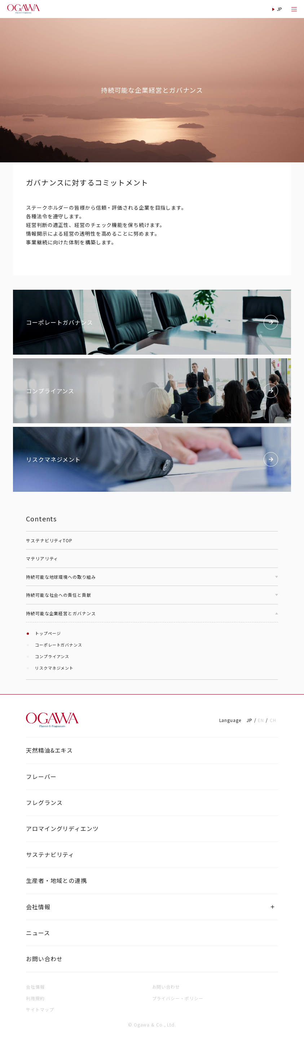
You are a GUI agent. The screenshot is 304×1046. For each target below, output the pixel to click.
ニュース (38, 932)
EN (261, 720)
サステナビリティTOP (49, 540)
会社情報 (38, 906)
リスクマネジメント (54, 668)
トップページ (48, 633)
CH (273, 720)
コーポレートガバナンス (58, 645)
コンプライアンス (52, 656)
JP (249, 720)
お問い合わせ (44, 958)
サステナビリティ (50, 854)
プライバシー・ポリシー (177, 998)
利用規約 (35, 998)
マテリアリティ (42, 558)
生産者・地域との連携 (56, 880)
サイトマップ (40, 1009)
